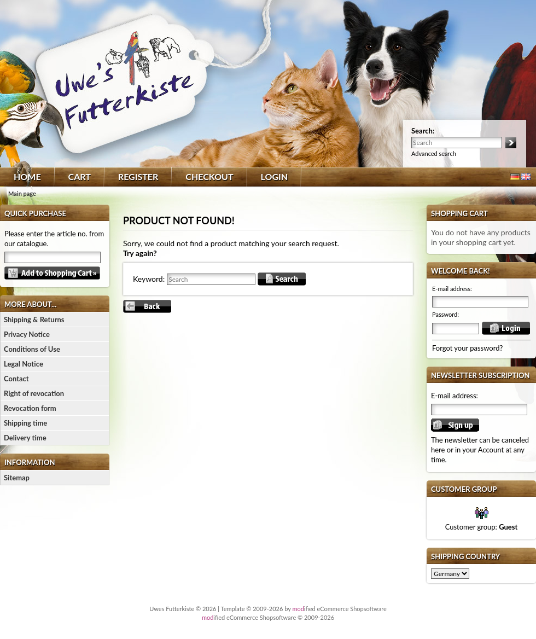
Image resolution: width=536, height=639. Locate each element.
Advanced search (433, 153)
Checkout (209, 176)
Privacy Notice (27, 334)
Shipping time (25, 423)
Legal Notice (23, 363)
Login (274, 176)
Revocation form (30, 408)
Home (27, 176)
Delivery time (25, 437)
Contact (16, 378)
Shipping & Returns (34, 319)
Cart (79, 176)
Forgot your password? (467, 348)
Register (138, 176)
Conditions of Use (32, 349)
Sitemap (17, 477)
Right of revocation (34, 393)
